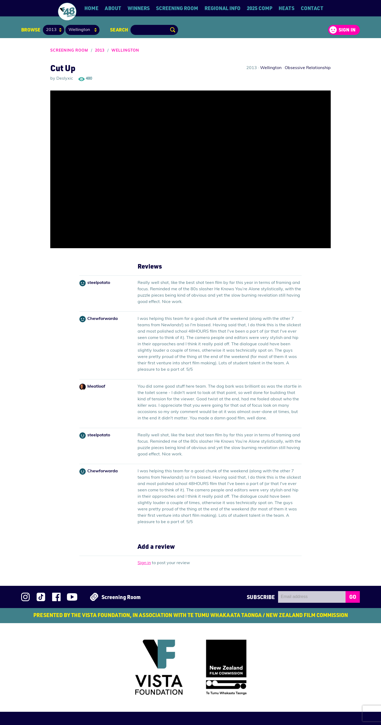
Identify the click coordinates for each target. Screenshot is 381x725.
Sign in (347, 29)
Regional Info (223, 8)
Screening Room (177, 8)
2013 (100, 51)
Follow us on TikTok (41, 597)
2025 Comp (259, 8)
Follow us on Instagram (25, 597)
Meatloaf (96, 386)
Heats (286, 8)
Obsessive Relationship (308, 68)
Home (91, 8)
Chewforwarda (102, 319)
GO (352, 596)
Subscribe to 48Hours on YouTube (72, 597)
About (113, 8)
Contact (312, 8)
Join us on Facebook (56, 597)
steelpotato (98, 283)
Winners (139, 8)
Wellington (125, 51)
